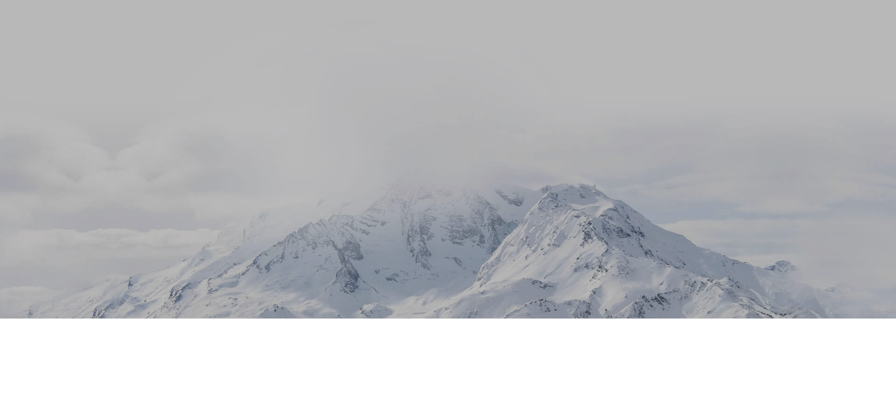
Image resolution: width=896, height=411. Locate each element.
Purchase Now (445, 231)
